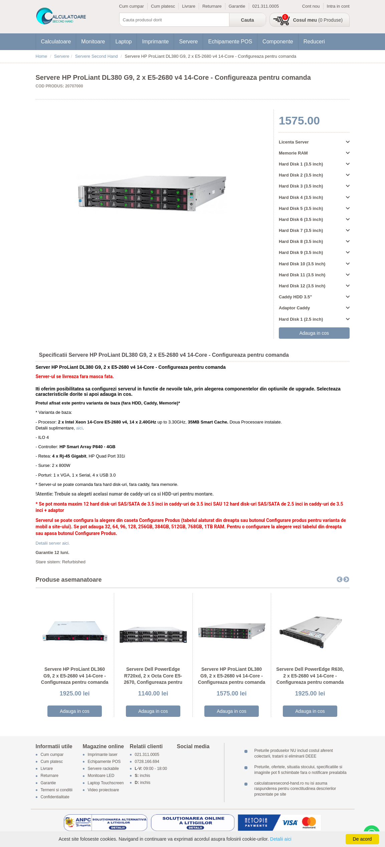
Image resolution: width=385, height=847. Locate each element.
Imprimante (155, 41)
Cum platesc (163, 6)
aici (79, 428)
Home (41, 56)
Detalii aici (281, 839)
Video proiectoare (103, 790)
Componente (277, 41)
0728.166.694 (147, 761)
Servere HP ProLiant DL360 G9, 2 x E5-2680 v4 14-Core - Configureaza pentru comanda (74, 675)
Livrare (188, 6)
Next (346, 579)
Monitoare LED (101, 776)
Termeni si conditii (56, 790)
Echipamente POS (230, 41)
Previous (339, 579)
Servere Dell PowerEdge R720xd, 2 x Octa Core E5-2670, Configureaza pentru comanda (153, 678)
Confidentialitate (55, 797)
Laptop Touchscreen (106, 783)
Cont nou (311, 6)
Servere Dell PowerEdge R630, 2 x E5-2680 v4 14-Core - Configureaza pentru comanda (310, 675)
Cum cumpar (131, 6)
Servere (188, 41)
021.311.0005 (265, 6)
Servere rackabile (103, 769)
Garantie (237, 6)
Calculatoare (56, 41)
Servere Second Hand (96, 56)
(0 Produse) (318, 20)
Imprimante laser (103, 754)
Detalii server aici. (53, 543)
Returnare (212, 6)
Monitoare (93, 41)
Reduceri (314, 41)
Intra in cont (338, 6)
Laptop (123, 41)
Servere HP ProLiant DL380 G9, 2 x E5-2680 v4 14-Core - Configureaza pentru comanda (231, 675)
